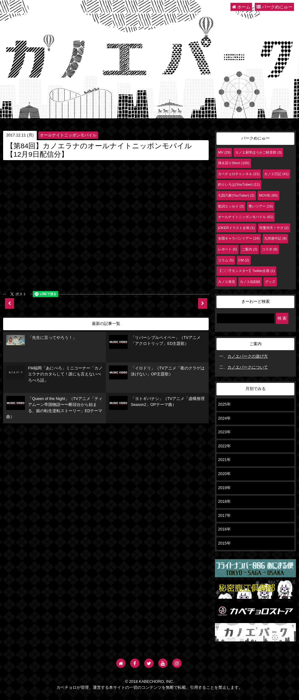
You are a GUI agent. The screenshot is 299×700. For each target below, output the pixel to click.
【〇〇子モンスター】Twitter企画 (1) (246, 271)
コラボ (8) (270, 249)
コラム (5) (226, 260)
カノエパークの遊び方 (247, 356)
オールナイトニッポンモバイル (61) (245, 217)
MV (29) (224, 152)
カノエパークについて (247, 367)
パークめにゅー (274, 6)
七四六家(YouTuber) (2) (236, 195)
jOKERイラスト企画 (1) (236, 228)
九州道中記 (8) (275, 238)
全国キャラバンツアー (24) (238, 238)
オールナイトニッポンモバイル (68, 135)
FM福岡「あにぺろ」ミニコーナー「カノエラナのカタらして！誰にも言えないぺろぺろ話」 (54, 374)
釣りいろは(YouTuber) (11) (239, 184)
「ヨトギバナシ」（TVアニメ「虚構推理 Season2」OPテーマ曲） (157, 403)
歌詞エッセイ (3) (231, 206)
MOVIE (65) (268, 195)
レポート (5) (227, 249)
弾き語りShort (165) (233, 163)
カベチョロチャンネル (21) (238, 174)
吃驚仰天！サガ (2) (274, 228)
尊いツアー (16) (261, 206)
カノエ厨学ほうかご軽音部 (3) (258, 152)
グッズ (270, 281)
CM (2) (243, 260)
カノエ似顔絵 (250, 281)
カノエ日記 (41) (276, 174)
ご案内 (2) (249, 249)
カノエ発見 (226, 281)
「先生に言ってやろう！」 (41, 340)
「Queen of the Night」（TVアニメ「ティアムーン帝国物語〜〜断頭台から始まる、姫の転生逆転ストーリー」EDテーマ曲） (54, 407)
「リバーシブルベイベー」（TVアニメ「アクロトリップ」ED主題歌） (155, 342)
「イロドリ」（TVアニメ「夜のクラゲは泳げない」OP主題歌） (157, 372)
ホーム (241, 6)
